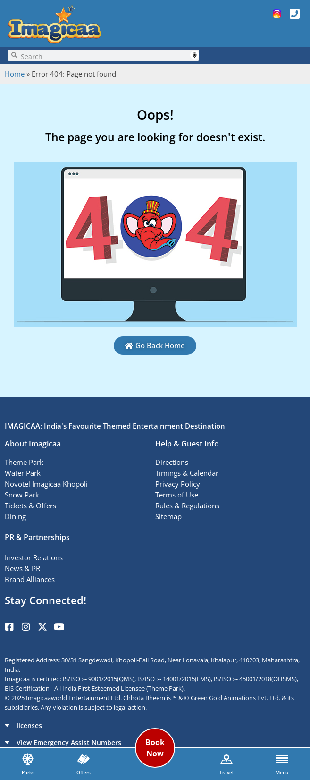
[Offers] (83, 759)
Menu (282, 772)
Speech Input (194, 55)
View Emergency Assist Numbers (69, 742)
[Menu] (282, 759)
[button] (155, 725)
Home (15, 73)
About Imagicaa (33, 443)
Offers (83, 772)
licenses (29, 725)
